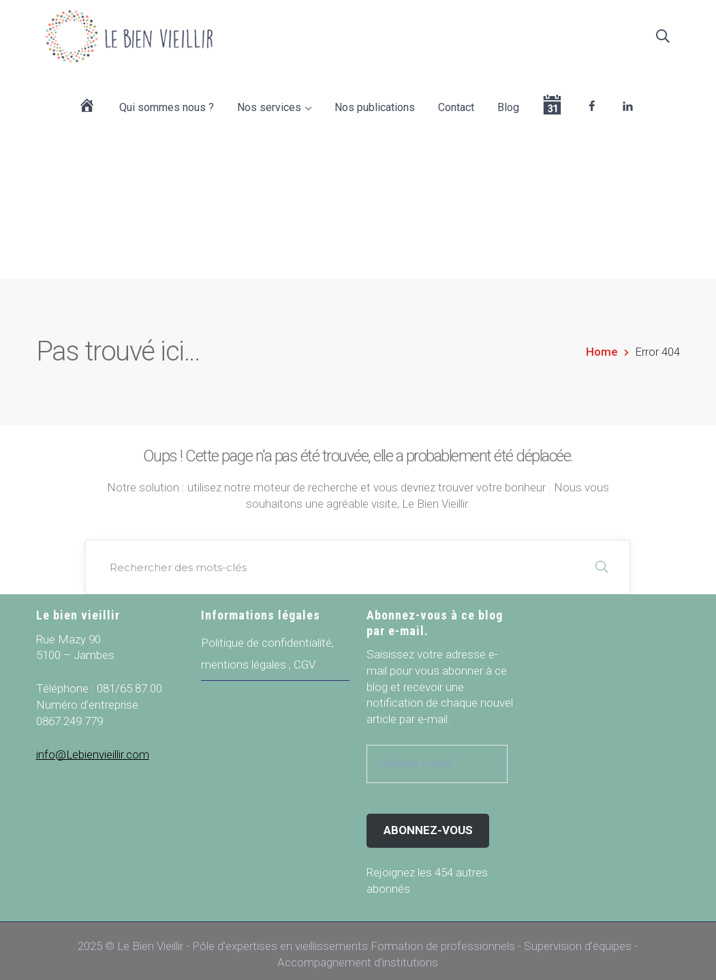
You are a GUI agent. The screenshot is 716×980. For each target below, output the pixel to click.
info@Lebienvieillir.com (92, 747)
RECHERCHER (601, 559)
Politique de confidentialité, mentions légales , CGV (267, 646)
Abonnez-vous (428, 822)
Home (602, 344)
